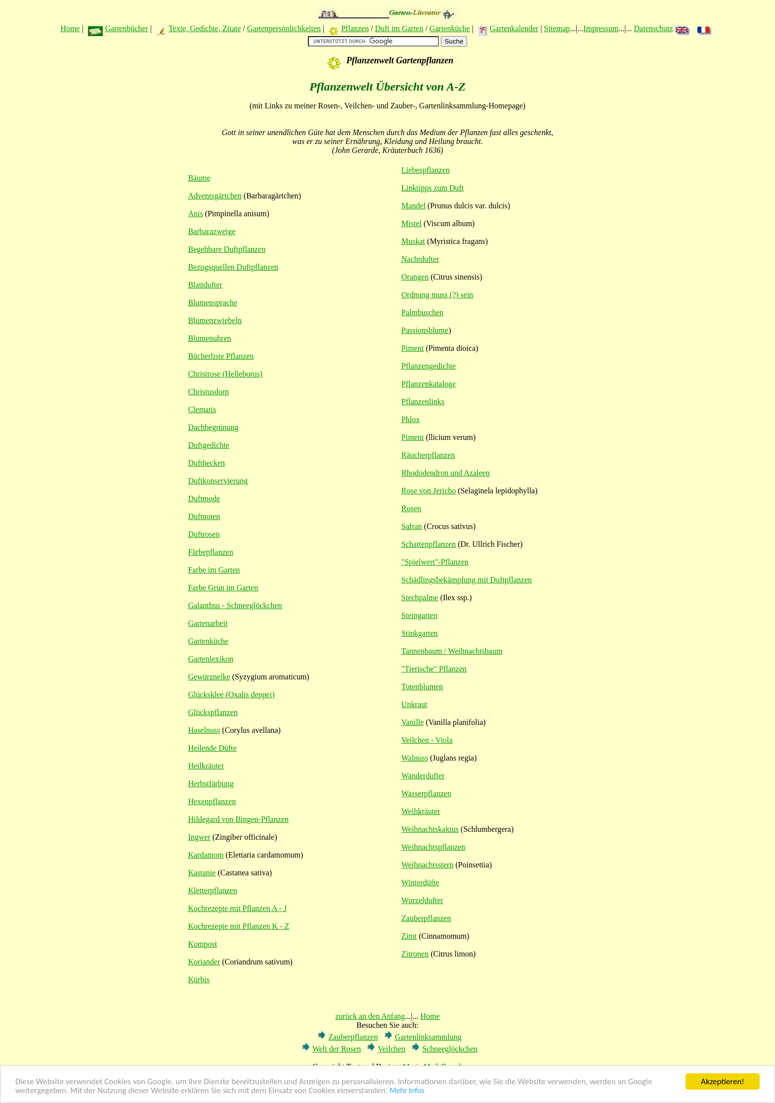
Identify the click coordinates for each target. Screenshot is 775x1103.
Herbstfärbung (210, 783)
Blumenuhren (209, 338)
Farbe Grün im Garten (223, 587)
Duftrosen (203, 534)
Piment (412, 348)
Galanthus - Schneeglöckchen (235, 605)
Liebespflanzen (425, 170)
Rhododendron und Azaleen (445, 473)
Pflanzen (355, 28)
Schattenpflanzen (428, 544)
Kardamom (205, 855)
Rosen (411, 508)
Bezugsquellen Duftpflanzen (233, 267)
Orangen (415, 277)
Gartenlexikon (210, 659)
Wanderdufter (423, 775)
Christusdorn (208, 391)
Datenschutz (653, 28)
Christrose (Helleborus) (225, 374)
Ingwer (199, 837)
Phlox (410, 419)
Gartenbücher (126, 28)
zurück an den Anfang (370, 1016)
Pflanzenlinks (422, 401)
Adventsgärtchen (214, 196)
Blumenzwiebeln (214, 320)
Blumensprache (212, 302)
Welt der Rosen (336, 1049)
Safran (411, 526)
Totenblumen (422, 686)
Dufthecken (206, 463)
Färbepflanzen (210, 552)
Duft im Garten (399, 28)
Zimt (409, 936)
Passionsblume (424, 330)
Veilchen (391, 1049)
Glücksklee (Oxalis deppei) (231, 694)
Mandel (413, 205)
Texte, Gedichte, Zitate (205, 28)
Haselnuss (204, 730)
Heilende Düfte (212, 748)
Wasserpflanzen (426, 793)
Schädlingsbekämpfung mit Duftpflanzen (466, 579)
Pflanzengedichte (428, 366)
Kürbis (199, 979)
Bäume (199, 178)
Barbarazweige (211, 231)
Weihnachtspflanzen (433, 847)
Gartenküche (450, 28)
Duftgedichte (208, 445)
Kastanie (201, 872)
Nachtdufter (420, 259)
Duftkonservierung (218, 481)
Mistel (411, 223)
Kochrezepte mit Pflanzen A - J (237, 908)
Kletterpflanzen (212, 890)
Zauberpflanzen (426, 918)
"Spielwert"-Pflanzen (435, 562)
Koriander (204, 962)
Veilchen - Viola (427, 740)
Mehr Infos (407, 1092)
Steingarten (419, 615)
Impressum (600, 28)
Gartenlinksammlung (428, 1037)
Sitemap (557, 28)
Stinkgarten (419, 633)
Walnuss (414, 758)
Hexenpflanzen (212, 801)
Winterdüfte (420, 882)
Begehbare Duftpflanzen (226, 249)
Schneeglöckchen (449, 1049)
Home (70, 28)
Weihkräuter (420, 811)
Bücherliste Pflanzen (221, 356)
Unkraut (414, 704)
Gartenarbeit (207, 623)
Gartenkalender (514, 28)
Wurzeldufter (422, 900)
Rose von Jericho (428, 490)
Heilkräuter (206, 766)
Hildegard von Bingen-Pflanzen (238, 819)
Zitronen (415, 954)
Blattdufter (205, 285)
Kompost (202, 944)
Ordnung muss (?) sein (437, 294)
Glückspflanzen (212, 712)
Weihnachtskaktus (430, 829)
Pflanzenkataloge (428, 384)
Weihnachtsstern (427, 865)
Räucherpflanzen (428, 455)
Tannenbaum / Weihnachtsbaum (451, 651)
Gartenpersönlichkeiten (284, 28)
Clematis (202, 409)
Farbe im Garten (214, 570)
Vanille (412, 722)
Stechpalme (419, 597)
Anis (195, 213)
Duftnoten (204, 516)
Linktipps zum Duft (432, 188)
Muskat (413, 241)
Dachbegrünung (213, 427)
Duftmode (204, 498)
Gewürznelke (209, 676)
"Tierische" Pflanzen (434, 669)
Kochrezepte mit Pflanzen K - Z (238, 926)
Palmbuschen (422, 312)
